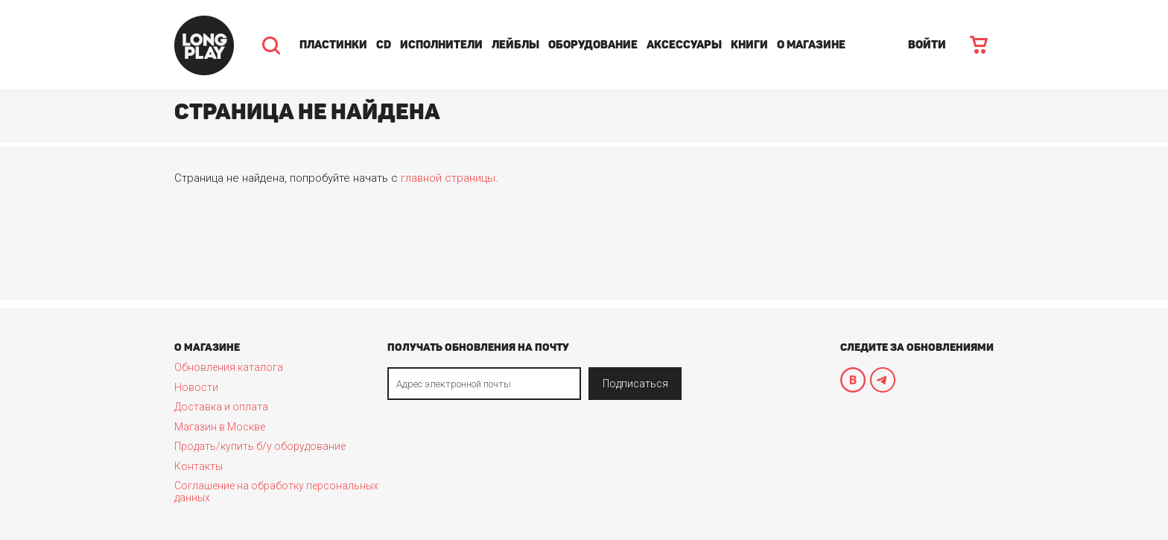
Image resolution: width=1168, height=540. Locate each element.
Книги (749, 44)
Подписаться (635, 384)
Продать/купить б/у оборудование (260, 446)
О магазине (811, 44)
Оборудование (593, 44)
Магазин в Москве (219, 427)
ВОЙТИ (927, 44)
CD (383, 44)
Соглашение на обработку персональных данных (276, 492)
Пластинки (333, 44)
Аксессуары (684, 44)
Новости (196, 387)
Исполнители (441, 44)
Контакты (198, 466)
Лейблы (515, 44)
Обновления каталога (228, 367)
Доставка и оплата (221, 407)
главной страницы (448, 178)
